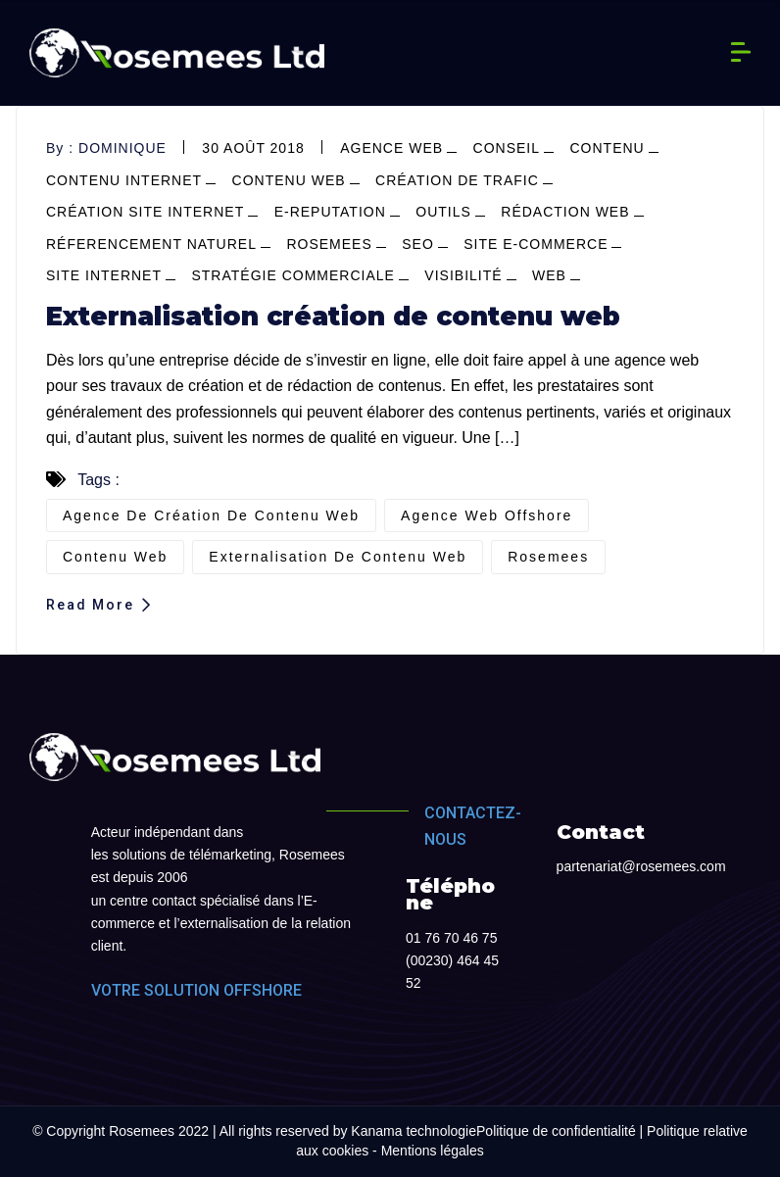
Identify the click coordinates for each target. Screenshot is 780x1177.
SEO (418, 244)
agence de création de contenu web (211, 515)
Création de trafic (457, 180)
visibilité (463, 275)
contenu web (289, 180)
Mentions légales (432, 1150)
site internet (104, 275)
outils (443, 212)
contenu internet (124, 180)
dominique (122, 148)
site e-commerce (535, 244)
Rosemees (328, 244)
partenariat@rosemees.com (641, 866)
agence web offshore (486, 515)
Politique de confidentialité (556, 1131)
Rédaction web (565, 212)
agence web (391, 148)
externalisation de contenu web (337, 556)
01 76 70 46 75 (451, 938)
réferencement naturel (151, 244)
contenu (606, 148)
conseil (506, 148)
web (549, 275)
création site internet (145, 212)
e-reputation (330, 212)
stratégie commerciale (292, 275)
